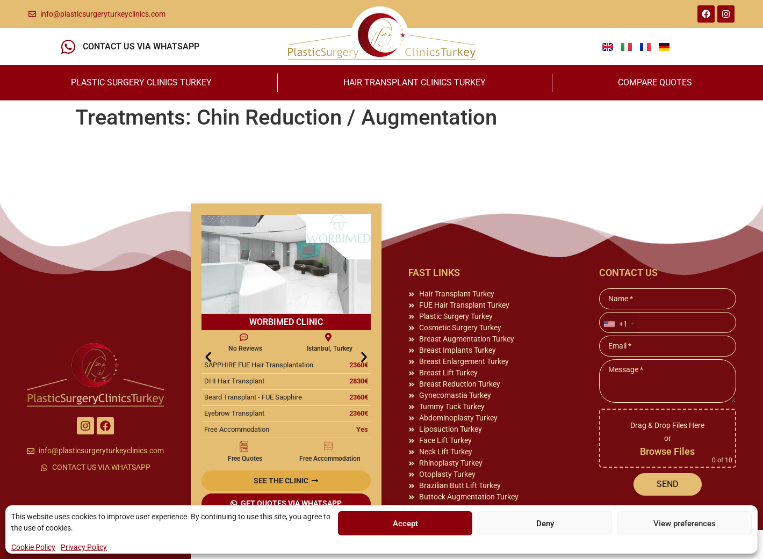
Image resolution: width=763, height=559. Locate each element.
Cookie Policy (33, 547)
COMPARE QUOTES (655, 82)
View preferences (684, 523)
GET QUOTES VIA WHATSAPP (291, 503)
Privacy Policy (84, 547)
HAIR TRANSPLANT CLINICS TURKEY (414, 82)
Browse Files (667, 451)
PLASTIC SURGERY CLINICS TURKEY (141, 82)
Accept (405, 523)
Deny (545, 523)
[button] (208, 357)
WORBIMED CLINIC (286, 322)
